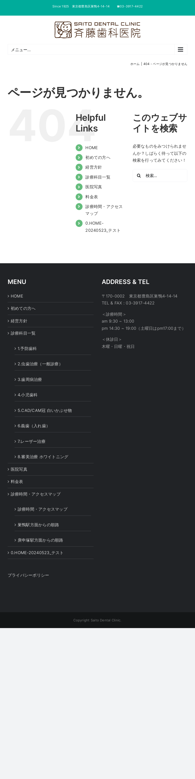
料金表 (91, 196)
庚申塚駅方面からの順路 (40, 540)
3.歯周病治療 (30, 379)
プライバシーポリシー (28, 575)
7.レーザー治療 (31, 441)
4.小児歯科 (28, 394)
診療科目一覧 (97, 177)
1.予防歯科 (27, 348)
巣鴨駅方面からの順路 (38, 524)
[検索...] (160, 175)
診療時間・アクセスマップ (36, 494)
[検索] (139, 175)
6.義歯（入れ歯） (34, 425)
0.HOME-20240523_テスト (37, 552)
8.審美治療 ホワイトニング (43, 456)
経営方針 (93, 167)
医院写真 (93, 186)
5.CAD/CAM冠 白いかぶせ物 (45, 410)
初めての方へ (97, 157)
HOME (91, 147)
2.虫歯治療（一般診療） (40, 363)
